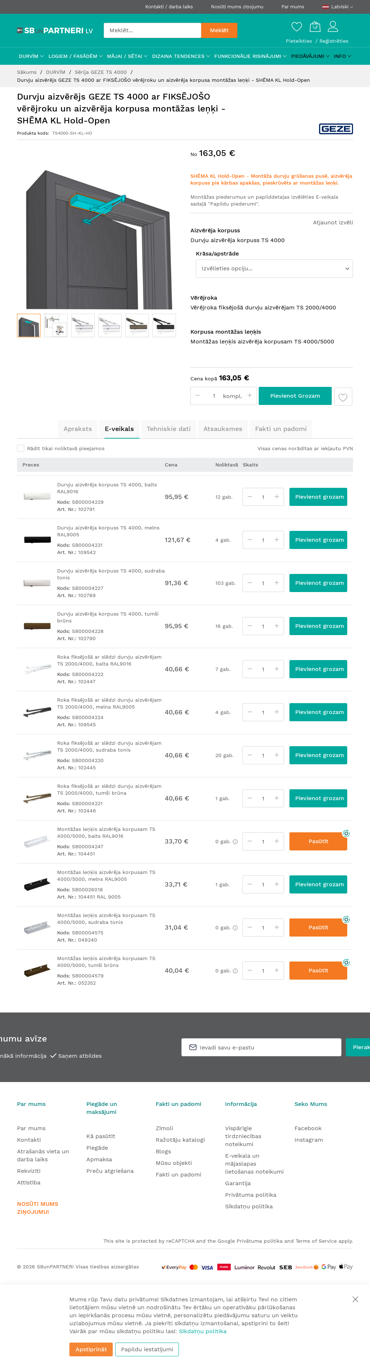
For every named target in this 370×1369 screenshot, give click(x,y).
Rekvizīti (28, 1170)
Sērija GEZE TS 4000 (102, 72)
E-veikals (119, 428)
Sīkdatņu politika (249, 1206)
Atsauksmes (222, 428)
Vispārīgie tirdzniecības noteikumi (243, 1136)
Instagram (308, 1139)
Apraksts (78, 428)
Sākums (27, 72)
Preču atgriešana (110, 1170)
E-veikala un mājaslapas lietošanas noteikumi (254, 1163)
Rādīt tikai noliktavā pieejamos (65, 448)
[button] (56, 325)
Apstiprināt (91, 1349)
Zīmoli (164, 1128)
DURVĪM (56, 72)
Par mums (292, 6)
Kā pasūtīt (100, 1136)
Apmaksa (99, 1159)
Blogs (163, 1151)
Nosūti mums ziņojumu (237, 6)
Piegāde (97, 1147)
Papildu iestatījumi (147, 1349)
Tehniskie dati (169, 428)
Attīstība (28, 1182)
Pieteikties (300, 41)
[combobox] (152, 30)
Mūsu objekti (174, 1162)
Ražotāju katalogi (180, 1139)
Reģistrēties (333, 41)
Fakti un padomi (281, 428)
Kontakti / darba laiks (169, 6)
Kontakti (29, 1139)
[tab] (78, 429)
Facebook (308, 1128)
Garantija (238, 1183)
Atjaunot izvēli (333, 222)
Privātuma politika (250, 1194)
